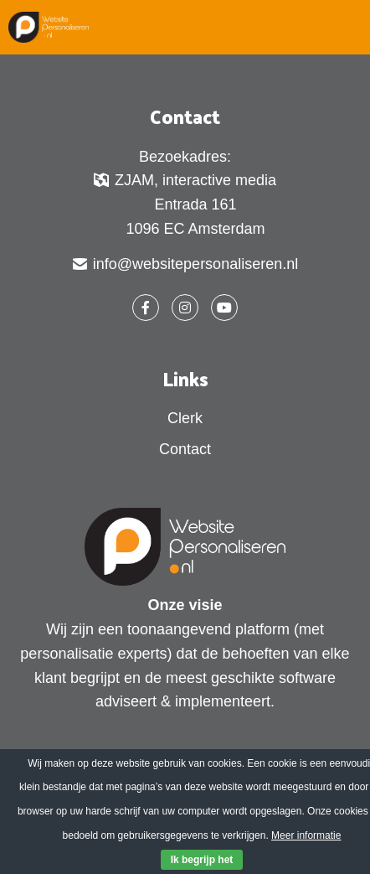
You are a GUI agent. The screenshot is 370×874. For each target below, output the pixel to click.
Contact (185, 449)
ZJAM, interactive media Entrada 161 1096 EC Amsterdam (185, 204)
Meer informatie (306, 835)
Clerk (185, 418)
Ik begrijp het (202, 860)
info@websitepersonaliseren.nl (185, 266)
